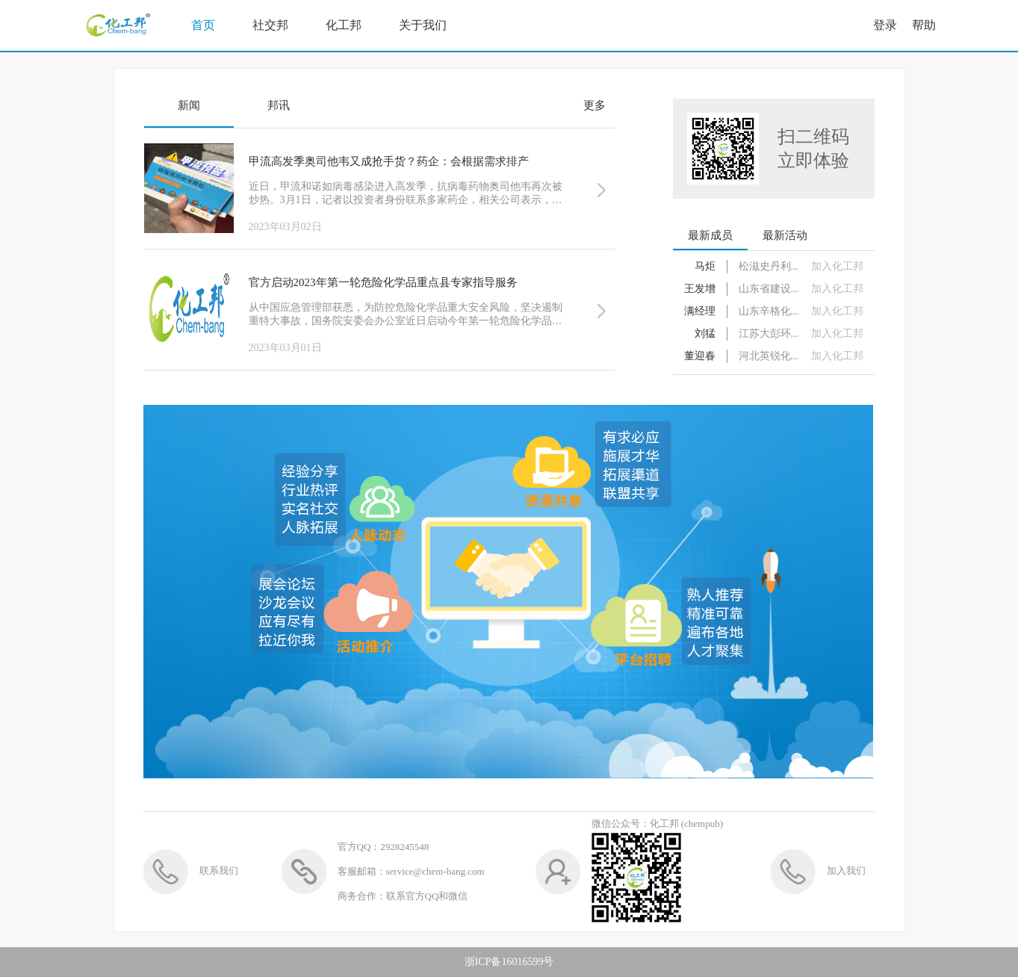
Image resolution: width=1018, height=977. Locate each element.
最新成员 (710, 235)
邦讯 (278, 105)
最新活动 (785, 235)
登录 (885, 25)
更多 (594, 105)
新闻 (189, 105)
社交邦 (270, 25)
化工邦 (343, 25)
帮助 (924, 25)
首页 (203, 25)
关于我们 (423, 25)
